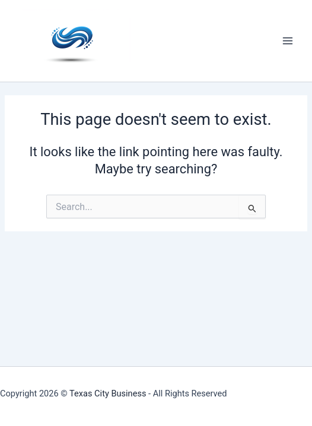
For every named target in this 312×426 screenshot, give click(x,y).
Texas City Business (107, 393)
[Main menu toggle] (287, 40)
